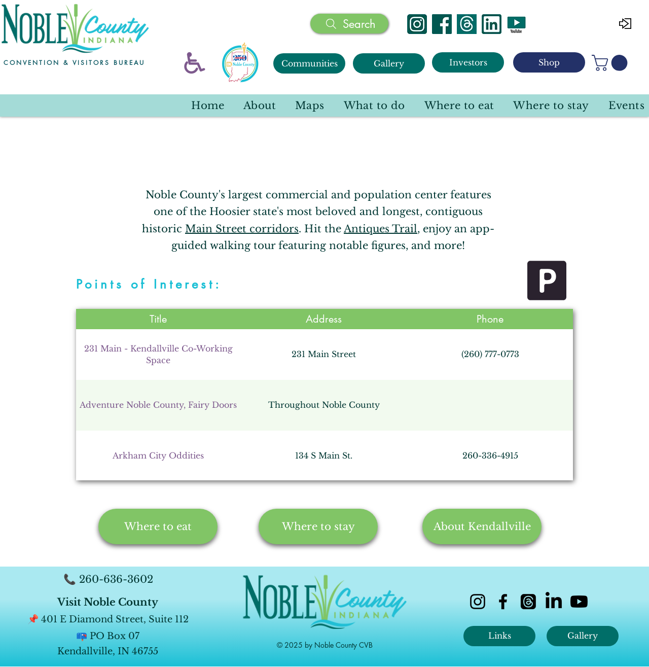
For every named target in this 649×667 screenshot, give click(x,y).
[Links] (499, 636)
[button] (611, 63)
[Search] (349, 23)
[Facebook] (442, 24)
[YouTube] (516, 24)
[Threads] (467, 24)
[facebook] (503, 601)
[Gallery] (389, 63)
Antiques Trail (380, 229)
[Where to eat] (158, 526)
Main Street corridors (242, 229)
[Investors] (468, 62)
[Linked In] (491, 24)
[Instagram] (417, 24)
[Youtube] (579, 601)
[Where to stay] (318, 526)
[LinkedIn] (554, 601)
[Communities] (309, 63)
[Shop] (549, 62)
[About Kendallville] (482, 526)
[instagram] (477, 601)
